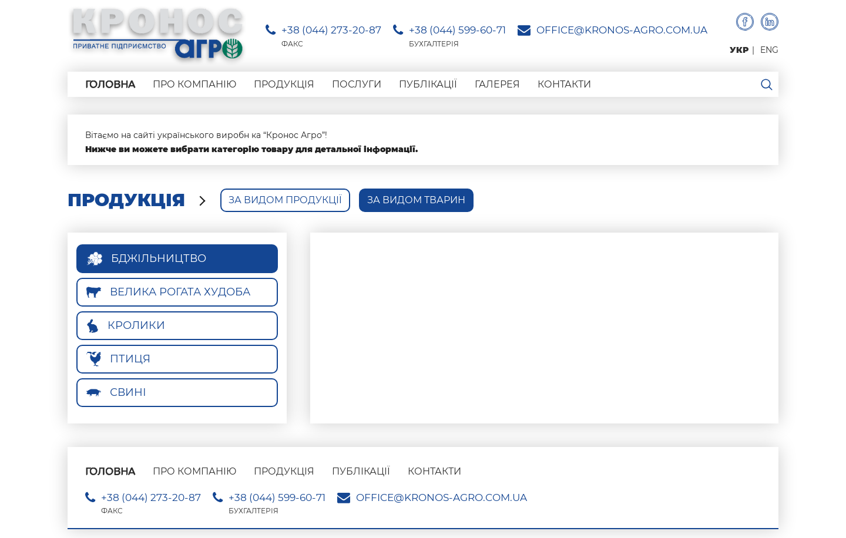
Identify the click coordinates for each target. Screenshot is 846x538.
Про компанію (194, 84)
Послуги (356, 84)
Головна (110, 84)
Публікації (428, 84)
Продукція (284, 84)
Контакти (564, 84)
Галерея (497, 84)
